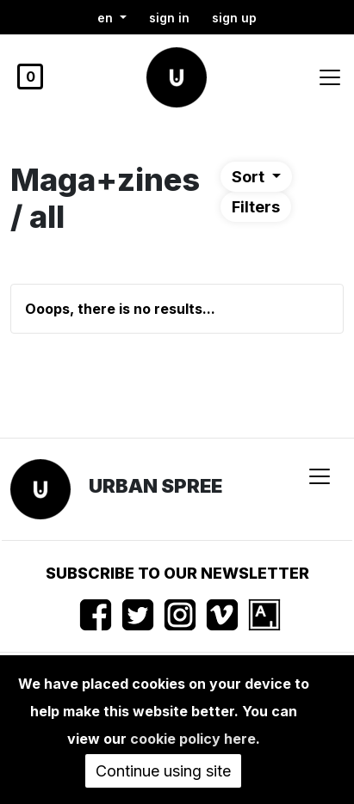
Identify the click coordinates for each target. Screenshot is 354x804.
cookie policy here (193, 738)
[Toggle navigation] (330, 77)
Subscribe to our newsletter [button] (177, 573)
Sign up (234, 17)
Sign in (169, 17)
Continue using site (163, 771)
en (106, 17)
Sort (250, 177)
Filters (256, 207)
